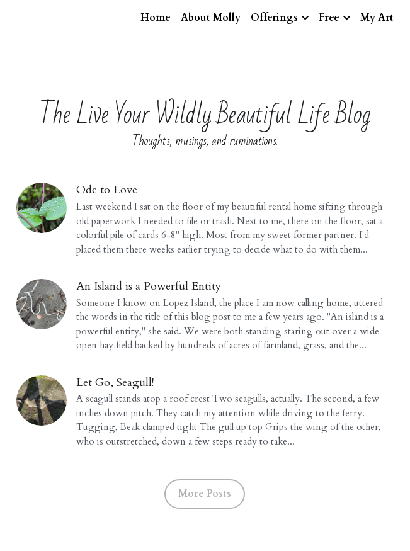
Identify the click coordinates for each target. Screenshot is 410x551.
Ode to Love (106, 190)
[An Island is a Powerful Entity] (41, 304)
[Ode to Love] (41, 208)
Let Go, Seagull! (115, 382)
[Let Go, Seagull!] (41, 400)
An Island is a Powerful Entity (148, 286)
